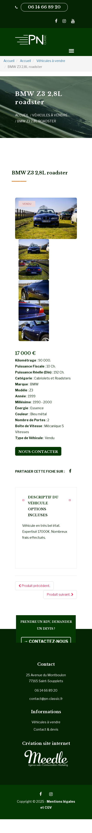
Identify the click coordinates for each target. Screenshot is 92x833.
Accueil (22, 115)
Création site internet (46, 743)
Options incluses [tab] (38, 512)
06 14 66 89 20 (44, 7)
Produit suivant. (60, 594)
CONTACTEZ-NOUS (46, 641)
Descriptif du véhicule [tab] (43, 500)
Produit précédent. (34, 586)
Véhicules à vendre (50, 115)
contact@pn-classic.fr (46, 699)
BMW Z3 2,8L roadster (36, 121)
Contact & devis (46, 729)
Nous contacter (38, 451)
